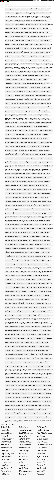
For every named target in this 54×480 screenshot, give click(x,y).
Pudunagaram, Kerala (13, 311)
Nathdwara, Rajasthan (24, 268)
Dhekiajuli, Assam (44, 103)
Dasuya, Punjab (12, 95)
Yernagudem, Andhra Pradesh (20, 420)
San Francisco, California (42, 458)
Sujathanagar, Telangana (28, 369)
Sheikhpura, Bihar (13, 353)
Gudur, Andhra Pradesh (27, 130)
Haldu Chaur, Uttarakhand (45, 134)
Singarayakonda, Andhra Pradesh (9, 361)
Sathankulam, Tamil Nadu (23, 343)
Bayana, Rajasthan (39, 48)
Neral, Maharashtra (30, 272)
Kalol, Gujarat (27, 170)
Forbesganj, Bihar (49, 115)
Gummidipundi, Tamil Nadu (21, 131)
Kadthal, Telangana (46, 165)
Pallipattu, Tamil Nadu (7, 284)
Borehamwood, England (25, 471)
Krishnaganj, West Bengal (8, 212)
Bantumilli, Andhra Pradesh (24, 41)
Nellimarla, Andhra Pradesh (49, 271)
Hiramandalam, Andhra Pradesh (43, 142)
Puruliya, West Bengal (7, 314)
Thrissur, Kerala (49, 385)
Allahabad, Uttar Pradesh (36, 13)
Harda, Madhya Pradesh (8, 138)
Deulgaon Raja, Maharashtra (29, 98)
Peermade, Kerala (20, 298)
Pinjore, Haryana (42, 303)
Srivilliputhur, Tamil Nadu (8, 369)
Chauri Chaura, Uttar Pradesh (27, 76)
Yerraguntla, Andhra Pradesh (36, 420)
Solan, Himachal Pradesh (8, 365)
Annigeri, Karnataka (7, 24)
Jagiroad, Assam (32, 153)
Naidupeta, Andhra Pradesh (16, 260)
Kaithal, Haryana (33, 166)
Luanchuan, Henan (42, 438)
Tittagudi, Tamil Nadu (31, 390)
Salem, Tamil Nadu (42, 335)
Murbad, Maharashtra (13, 255)
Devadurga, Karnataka (35, 98)
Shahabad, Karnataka (48, 349)
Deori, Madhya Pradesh (12, 98)
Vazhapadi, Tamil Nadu (7, 405)
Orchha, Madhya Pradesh (17, 279)
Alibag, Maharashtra (11, 13)
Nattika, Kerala (29, 268)
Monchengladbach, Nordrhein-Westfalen (25, 442)
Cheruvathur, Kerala (45, 79)
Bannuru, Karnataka (47, 40)
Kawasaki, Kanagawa (25, 430)
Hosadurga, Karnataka (13, 145)
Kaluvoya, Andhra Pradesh (37, 170)
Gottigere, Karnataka (46, 127)
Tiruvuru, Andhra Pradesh (15, 390)
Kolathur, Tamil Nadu (19, 201)
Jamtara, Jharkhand (7, 158)
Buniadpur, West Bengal (12, 68)
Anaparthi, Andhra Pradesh (8, 21)
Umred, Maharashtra (24, 397)
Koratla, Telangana (45, 204)
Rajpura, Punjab (7, 322)
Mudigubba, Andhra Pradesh (8, 251)
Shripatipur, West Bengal (14, 357)
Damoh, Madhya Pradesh (18, 92)
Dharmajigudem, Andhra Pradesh (47, 102)
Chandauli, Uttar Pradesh (34, 72)
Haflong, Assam (23, 134)
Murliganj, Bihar (23, 255)
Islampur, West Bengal (35, 150)
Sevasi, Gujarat (38, 349)
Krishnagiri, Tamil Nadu (14, 212)
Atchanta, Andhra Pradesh (8, 29)
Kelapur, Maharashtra (39, 189)
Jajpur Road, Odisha (21, 154)
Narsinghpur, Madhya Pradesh (31, 267)
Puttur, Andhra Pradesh (34, 314)
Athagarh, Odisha (13, 29)
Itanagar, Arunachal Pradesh (47, 150)
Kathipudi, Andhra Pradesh (44, 185)
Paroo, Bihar (20, 292)
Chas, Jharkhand (12, 76)
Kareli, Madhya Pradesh (22, 181)
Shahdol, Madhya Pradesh (19, 350)
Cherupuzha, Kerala (40, 79)
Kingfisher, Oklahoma (5, 470)
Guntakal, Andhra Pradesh (39, 131)
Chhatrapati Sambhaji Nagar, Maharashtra (42, 80)
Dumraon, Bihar (35, 110)
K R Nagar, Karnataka (33, 212)
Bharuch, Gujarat (12, 55)
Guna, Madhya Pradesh (27, 131)
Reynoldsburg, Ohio (41, 459)
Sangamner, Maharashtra (49, 338)
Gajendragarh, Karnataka (8, 118)
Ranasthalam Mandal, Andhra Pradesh (9, 326)
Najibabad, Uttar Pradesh (33, 260)
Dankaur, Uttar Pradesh (33, 92)
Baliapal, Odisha (22, 37)
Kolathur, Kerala (14, 201)
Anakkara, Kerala (7, 20)
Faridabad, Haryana (30, 114)
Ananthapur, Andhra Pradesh (43, 20)
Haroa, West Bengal (19, 139)
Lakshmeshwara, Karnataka (22, 220)
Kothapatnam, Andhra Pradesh (15, 208)
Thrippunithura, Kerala (44, 385)
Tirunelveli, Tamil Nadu (7, 389)
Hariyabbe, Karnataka (14, 139)
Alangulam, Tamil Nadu (44, 12)
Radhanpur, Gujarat (14, 315)
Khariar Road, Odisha (7, 194)
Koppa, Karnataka (22, 204)
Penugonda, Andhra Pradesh (18, 299)
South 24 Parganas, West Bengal (47, 366)
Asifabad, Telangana (26, 28)
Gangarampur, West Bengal (48, 119)
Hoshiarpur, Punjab (41, 145)
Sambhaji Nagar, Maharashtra (20, 338)
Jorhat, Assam (45, 162)
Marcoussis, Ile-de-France (41, 448)
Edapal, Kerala (26, 111)
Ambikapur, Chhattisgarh (27, 17)
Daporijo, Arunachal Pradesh (49, 92)
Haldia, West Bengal (39, 134)
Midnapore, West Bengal (14, 245)
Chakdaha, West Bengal (13, 71)
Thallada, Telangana (14, 381)
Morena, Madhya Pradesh (23, 248)
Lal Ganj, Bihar (32, 220)
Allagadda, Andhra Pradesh (29, 13)
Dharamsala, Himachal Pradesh (8, 102)
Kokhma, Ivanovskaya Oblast (6, 449)
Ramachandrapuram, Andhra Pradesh (38, 322)
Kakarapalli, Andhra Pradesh (39, 166)
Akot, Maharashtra (12, 12)
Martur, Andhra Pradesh (25, 240)
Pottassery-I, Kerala (7, 310)
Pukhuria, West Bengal (19, 311)
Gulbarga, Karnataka (51, 130)
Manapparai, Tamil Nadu (20, 233)
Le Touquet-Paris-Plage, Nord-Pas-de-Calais (8, 454)
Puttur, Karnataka (29, 314)
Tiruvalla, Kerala (45, 389)
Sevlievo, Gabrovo (23, 445)
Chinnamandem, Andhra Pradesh (23, 84)
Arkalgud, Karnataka (46, 25)
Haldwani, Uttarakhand (7, 135)
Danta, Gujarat (38, 92)
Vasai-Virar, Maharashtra (34, 404)
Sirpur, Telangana (7, 362)
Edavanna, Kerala (31, 111)
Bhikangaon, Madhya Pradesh (14, 56)
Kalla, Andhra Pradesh (37, 169)
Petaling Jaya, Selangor (43, 435)
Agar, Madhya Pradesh (43, 8)
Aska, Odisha (30, 28)
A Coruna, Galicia (6, 433)
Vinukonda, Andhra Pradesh (8, 412)
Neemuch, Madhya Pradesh (24, 271)
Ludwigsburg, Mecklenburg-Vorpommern (45, 449)
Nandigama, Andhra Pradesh (44, 263)
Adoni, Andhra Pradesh (23, 8)
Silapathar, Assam (28, 358)
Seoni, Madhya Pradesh (8, 349)
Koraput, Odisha (35, 204)
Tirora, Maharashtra (47, 386)
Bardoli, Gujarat (47, 43)
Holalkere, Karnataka (30, 143)
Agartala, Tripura (49, 8)
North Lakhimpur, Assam (48, 276)
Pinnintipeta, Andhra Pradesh (48, 303)
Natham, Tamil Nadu (19, 268)
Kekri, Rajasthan (34, 189)
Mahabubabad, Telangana (8, 228)
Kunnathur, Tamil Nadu (34, 216)
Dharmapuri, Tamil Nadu (13, 103)
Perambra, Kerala (43, 299)
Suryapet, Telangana (7, 373)
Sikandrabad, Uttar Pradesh (18, 358)
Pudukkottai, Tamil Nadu (8, 311)
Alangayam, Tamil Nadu (32, 12)
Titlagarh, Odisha (26, 390)
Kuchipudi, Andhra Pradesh (8, 213)
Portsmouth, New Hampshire (23, 459)
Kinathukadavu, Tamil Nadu (43, 196)
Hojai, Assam (18, 143)
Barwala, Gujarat (7, 47)
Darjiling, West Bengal (12, 94)
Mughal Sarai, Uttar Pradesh (23, 251)
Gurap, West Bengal (51, 131)
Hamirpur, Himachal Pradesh (31, 135)
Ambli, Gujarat (32, 17)
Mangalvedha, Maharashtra (32, 236)
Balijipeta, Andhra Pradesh (33, 37)
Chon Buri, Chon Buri (5, 468)
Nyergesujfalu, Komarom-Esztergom (26, 433)
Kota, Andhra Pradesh (39, 205)
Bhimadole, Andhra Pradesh (39, 56)
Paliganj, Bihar (28, 283)
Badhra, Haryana (32, 33)
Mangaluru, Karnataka (25, 236)
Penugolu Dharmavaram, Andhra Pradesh (9, 299)
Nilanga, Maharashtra (7, 275)
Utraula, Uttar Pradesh (43, 400)
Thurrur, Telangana (13, 386)
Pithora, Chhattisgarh (7, 306)
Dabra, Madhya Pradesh (8, 91)
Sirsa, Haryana (11, 362)
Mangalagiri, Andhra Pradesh (8, 236)
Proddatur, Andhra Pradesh (43, 310)
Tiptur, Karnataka (42, 386)
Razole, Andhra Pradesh (15, 330)
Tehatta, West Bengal (21, 378)
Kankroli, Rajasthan (30, 177)
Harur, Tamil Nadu (29, 139)
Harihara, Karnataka (30, 138)
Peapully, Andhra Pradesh (46, 295)
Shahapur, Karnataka (13, 350)
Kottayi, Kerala (16, 209)
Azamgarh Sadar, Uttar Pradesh (8, 33)
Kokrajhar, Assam (35, 200)
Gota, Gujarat (41, 127)
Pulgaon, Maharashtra (25, 311)
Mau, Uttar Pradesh (29, 241)
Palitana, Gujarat (33, 283)
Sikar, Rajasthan (24, 358)
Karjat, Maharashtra (26, 182)
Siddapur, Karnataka (31, 357)
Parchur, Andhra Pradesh (30, 291)
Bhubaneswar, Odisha (7, 59)
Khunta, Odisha (16, 196)
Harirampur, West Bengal (8, 139)
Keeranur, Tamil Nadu (29, 189)
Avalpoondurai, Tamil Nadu (8, 32)
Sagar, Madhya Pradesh (8, 335)
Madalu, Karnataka (51, 224)
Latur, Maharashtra (20, 221)
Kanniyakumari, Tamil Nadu (14, 178)
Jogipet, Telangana (31, 162)
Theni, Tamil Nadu (19, 382)
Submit (46, 0)
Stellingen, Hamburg (4, 450)
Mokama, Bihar (33, 247)
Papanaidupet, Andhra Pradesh (47, 288)
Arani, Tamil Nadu (12, 25)
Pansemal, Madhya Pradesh (34, 288)
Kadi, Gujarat (19, 165)
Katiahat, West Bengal (14, 186)
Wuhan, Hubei (24, 439)
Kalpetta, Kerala (32, 170)
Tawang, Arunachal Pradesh (15, 378)
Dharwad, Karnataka (39, 103)
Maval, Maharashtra (34, 241)
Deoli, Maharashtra (7, 98)
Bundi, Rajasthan (50, 67)
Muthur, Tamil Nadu (7, 256)
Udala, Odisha (17, 394)
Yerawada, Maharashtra (7, 420)
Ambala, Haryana (48, 16)
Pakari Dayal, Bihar (30, 280)
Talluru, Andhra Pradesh (50, 374)
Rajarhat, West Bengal (34, 319)
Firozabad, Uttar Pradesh (39, 115)
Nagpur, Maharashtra (43, 259)
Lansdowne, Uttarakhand (8, 221)
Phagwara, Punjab (35, 302)
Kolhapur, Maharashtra (29, 201)
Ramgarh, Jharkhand (45, 323)
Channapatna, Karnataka (24, 75)
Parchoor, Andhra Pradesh (24, 291)
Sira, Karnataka (32, 361)
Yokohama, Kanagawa (42, 429)
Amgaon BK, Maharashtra (48, 17)
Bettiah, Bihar (21, 52)
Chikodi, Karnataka (24, 83)
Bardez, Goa (43, 43)
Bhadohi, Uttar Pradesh (36, 52)
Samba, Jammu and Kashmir (8, 338)
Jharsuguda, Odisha (49, 161)
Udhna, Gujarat (46, 394)
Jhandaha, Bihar (39, 161)
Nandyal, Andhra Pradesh (40, 264)
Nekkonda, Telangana (30, 271)
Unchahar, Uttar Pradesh (40, 397)
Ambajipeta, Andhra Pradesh (36, 16)
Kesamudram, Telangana (13, 190)
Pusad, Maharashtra (13, 314)
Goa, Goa (46, 123)
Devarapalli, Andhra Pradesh (8, 99)
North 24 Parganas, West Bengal (41, 276)
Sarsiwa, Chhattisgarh (7, 343)
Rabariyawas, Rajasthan (40, 314)
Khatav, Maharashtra (30, 194)
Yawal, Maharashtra (36, 417)
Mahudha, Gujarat (21, 229)
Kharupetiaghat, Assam (18, 194)
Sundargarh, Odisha (33, 370)
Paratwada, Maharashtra (8, 291)
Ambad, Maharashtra (23, 16)
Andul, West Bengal (43, 21)
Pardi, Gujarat (35, 291)
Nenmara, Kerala (13, 272)
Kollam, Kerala (39, 201)
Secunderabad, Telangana (34, 346)
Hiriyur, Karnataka (7, 143)
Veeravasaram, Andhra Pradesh (34, 405)
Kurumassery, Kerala (30, 217)
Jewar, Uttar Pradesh (11, 161)
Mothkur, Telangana (47, 248)
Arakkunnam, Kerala (39, 24)
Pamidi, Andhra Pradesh (39, 284)
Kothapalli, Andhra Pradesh (8, 208)
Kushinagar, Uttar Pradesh (42, 217)
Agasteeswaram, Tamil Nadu (8, 9)
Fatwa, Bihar (24, 115)
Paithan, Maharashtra (19, 280)
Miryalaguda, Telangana (25, 245)
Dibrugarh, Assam (24, 106)
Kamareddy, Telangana (7, 173)
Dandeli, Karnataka (28, 92)
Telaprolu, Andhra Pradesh (37, 378)
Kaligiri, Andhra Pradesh (13, 169)
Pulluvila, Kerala (43, 311)
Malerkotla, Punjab (42, 457)
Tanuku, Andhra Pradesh (12, 377)
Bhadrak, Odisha (48, 52)
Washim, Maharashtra (19, 416)
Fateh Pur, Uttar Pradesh (19, 115)
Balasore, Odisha (18, 37)
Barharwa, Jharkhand (31, 44)
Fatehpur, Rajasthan (13, 115)
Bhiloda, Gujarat (28, 56)
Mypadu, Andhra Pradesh (44, 256)
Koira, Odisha (31, 200)
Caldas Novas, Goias (42, 467)
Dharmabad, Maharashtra (33, 102)
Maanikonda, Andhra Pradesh (23, 224)
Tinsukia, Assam (38, 386)
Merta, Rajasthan (26, 244)
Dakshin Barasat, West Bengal (36, 91)
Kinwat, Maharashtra (7, 197)
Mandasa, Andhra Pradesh (46, 233)
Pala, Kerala (39, 280)
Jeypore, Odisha (16, 161)
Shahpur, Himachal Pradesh (34, 350)
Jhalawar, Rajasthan (35, 161)
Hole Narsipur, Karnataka (36, 143)
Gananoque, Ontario (23, 427)
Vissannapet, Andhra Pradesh (49, 412)
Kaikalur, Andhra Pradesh (22, 166)
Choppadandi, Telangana (15, 88)
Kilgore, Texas (4, 463)
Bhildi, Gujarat (24, 56)
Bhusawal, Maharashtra (29, 59)
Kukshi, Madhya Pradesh (32, 213)
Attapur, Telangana (44, 29)
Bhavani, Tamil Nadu (35, 55)
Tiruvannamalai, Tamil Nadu (8, 390)
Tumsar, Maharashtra (24, 393)
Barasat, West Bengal (25, 43)
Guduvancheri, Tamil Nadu (34, 130)
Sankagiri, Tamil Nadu (33, 339)
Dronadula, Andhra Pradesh (8, 110)
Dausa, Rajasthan (32, 95)
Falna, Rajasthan (25, 114)
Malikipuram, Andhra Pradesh (8, 232)
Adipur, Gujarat (18, 8)
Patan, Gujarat (45, 292)
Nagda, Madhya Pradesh (32, 259)
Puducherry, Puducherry (49, 310)
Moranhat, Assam (14, 248)
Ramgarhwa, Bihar (50, 323)
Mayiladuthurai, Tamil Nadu (50, 241)
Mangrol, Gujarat (43, 236)
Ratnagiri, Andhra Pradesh (47, 327)
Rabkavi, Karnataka (46, 314)
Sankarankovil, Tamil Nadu (40, 339)
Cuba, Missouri (40, 441)
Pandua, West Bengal (40, 287)
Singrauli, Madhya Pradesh (16, 361)
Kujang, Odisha (23, 213)
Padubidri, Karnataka (13, 280)
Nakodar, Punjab (50, 260)
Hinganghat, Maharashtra (30, 142)
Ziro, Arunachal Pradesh (15, 421)
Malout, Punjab (37, 232)
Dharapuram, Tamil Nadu (15, 102)
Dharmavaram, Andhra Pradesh (20, 103)
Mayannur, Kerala (44, 241)
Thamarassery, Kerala (19, 381)
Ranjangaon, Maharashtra (8, 327)
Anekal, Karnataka (48, 21)
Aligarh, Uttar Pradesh (16, 13)
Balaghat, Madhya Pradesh (48, 36)
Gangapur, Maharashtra (41, 119)
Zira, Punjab (6, 421)
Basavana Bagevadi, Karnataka (25, 47)
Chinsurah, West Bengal (43, 84)
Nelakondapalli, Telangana (37, 271)
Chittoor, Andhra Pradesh (37, 87)
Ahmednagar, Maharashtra (37, 9)
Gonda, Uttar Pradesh (30, 126)
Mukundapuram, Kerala (7, 252)
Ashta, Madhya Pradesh (15, 28)
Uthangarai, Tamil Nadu (26, 400)
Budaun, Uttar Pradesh (16, 67)
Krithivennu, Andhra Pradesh (27, 212)
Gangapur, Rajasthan (36, 119)
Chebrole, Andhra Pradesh (39, 76)
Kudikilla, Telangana (14, 213)
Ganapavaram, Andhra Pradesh (41, 118)
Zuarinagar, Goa (21, 421)
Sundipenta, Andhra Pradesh (47, 370)
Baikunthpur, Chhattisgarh (26, 36)
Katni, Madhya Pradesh (23, 186)
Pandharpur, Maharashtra (22, 287)
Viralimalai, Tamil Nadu (14, 412)
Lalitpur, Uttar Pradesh (42, 220)
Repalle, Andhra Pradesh (49, 330)
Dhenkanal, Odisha (49, 103)
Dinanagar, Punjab (44, 106)
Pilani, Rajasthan (26, 303)
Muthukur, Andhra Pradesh (46, 255)
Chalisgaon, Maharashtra (41, 71)
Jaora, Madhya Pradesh (45, 158)
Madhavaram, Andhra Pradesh (26, 225)
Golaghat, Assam (19, 126)
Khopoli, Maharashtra (12, 196)
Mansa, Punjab (40, 237)
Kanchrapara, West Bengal (28, 174)
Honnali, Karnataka (46, 143)
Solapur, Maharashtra (14, 365)
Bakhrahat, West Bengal (42, 36)
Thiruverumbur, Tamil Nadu (14, 385)
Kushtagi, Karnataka (48, 217)
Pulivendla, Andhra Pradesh (31, 311)
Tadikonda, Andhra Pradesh (42, 373)
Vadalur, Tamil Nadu (29, 401)
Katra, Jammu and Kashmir (35, 186)
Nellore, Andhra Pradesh (8, 272)
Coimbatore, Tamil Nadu (36, 88)
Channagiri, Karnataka (18, 75)
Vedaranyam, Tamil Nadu (14, 405)
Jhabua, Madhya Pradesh (21, 161)
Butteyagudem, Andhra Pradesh (38, 68)
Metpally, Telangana (37, 244)
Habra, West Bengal (18, 134)
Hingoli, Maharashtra (36, 142)
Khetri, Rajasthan (7, 196)
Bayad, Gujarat (34, 48)
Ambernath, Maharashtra (21, 17)
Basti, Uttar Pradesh (7, 48)
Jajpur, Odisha (16, 154)
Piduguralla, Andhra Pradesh (21, 303)
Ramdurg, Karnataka (26, 323)
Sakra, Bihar (33, 335)
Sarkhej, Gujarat (36, 342)
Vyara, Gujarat (32, 413)
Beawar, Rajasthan (49, 48)
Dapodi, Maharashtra (42, 92)
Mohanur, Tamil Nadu (23, 247)
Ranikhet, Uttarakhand (43, 326)
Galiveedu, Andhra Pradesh (21, 118)
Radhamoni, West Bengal (8, 315)
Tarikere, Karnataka (39, 377)
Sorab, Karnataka (37, 366)
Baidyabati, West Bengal (14, 36)
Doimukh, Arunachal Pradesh (40, 107)
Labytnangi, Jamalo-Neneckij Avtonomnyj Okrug (8, 451)
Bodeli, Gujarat (7, 64)
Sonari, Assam (11, 366)
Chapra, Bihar (36, 75)
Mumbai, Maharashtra (23, 446)
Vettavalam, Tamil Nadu (40, 408)
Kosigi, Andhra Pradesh (29, 205)
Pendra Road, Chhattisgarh (36, 298)
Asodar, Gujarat (34, 28)
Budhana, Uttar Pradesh (22, 67)
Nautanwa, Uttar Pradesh (39, 268)
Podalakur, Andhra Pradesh (20, 306)
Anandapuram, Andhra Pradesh (22, 20)
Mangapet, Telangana (38, 236)
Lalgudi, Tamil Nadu (37, 220)
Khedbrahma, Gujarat (49, 194)
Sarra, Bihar (46, 342)
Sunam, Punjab (28, 370)
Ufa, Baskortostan (40, 474)
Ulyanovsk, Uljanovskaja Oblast (24, 457)
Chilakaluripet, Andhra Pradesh (30, 83)
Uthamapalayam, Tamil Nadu (20, 400)
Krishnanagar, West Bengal (20, 212)
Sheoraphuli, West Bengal (29, 353)
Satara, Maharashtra (17, 343)
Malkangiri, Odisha (20, 232)
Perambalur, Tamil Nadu (37, 299)
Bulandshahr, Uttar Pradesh (33, 67)
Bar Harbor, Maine (5, 440)
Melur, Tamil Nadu (16, 244)
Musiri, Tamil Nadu (35, 255)
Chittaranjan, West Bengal (25, 87)
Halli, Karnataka (22, 135)
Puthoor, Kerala (25, 314)
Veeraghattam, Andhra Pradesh (27, 405)
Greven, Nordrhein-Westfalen (42, 442)
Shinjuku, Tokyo (43, 432)
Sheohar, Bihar (17, 353)
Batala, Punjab (17, 48)
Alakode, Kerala (17, 12)
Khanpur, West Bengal (29, 193)
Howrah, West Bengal (12, 146)
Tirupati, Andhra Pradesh (14, 389)
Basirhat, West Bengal (38, 47)
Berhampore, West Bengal (44, 51)
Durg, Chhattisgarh (45, 110)
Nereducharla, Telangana (35, 272)
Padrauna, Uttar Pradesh (8, 280)
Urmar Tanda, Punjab (7, 400)
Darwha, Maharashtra (35, 94)
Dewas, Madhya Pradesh (43, 99)
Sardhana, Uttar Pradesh (26, 342)
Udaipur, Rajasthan (13, 394)
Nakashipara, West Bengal (40, 260)
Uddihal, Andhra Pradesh (29, 394)
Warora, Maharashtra (7, 416)
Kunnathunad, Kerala (29, 216)
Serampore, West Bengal (22, 349)
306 (12, 424)
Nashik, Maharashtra (49, 267)
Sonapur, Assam (7, 366)
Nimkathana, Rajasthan (23, 275)
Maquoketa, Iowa (5, 465)
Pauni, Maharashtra (18, 295)
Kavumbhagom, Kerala (7, 189)
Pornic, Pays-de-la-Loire (23, 458)
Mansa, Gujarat (36, 237)
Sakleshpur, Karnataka (28, 335)
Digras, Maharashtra (34, 106)
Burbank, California (41, 453)
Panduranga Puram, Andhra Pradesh (47, 287)
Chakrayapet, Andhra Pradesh (30, 71)
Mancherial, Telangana (32, 233)
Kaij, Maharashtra (17, 166)
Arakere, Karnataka (28, 24)
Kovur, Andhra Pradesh (37, 209)
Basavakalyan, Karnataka (19, 47)
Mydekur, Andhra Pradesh (31, 256)
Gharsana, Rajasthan (32, 122)
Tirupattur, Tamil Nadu (20, 389)
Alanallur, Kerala (21, 12)
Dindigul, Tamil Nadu (49, 106)
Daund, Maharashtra (27, 95)
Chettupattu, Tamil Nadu (8, 80)
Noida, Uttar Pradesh (26, 276)
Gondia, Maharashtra (40, 126)
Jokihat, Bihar (35, 162)
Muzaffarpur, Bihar (25, 256)
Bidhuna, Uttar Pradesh (21, 60)
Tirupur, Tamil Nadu (31, 389)
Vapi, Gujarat (6, 404)
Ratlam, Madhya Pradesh (35, 327)
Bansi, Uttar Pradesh (7, 41)
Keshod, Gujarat (22, 190)
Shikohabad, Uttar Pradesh (14, 354)
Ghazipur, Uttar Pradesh (8, 123)
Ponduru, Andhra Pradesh (20, 307)
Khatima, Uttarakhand (35, 194)
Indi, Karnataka (47, 149)
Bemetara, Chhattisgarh (18, 51)
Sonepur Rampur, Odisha (16, 366)
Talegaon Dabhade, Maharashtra (19, 374)
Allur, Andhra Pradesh (48, 13)
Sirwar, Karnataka (36, 362)
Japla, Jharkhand (50, 158)
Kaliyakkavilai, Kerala (31, 169)
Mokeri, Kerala (37, 247)
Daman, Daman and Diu (48, 91)
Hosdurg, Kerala (29, 145)
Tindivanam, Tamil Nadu (32, 386)
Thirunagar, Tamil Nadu (50, 382)
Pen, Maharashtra (25, 298)
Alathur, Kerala (6, 13)
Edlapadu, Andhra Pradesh (36, 111)
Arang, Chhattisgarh (7, 25)
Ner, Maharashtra (25, 272)
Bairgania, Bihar (37, 36)
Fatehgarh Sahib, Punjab (8, 115)
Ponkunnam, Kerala (26, 307)
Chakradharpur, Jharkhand (23, 71)
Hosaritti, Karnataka (24, 145)
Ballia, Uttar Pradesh (39, 37)
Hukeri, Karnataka (23, 146)
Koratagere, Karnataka (40, 204)
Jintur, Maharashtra (16, 162)
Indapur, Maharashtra (42, 149)
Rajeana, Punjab (47, 319)
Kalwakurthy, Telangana (43, 170)
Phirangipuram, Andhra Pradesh (8, 303)
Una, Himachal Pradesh (34, 397)
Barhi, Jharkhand (36, 44)
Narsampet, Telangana (12, 267)
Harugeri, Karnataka (24, 139)
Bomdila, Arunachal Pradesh (44, 64)
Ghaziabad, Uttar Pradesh (49, 122)
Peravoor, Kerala (47, 299)
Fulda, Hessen (5, 452)
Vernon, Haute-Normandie (24, 461)
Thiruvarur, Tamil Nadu (7, 385)
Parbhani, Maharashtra (18, 291)
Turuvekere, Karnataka (48, 393)
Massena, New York (42, 463)
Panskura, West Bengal (40, 288)
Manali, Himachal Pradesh (47, 232)
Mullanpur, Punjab (32, 252)
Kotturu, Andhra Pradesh (25, 209)
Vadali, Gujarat (24, 401)
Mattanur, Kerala (25, 241)
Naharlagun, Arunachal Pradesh (8, 260)
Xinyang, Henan (24, 438)
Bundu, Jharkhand (7, 68)
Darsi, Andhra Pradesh (30, 94)
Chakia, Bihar (18, 71)
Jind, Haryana (11, 162)
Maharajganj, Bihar (32, 228)
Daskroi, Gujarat (46, 94)
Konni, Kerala (6, 204)
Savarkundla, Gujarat (12, 346)
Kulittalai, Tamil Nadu (38, 213)
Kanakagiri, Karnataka (48, 173)
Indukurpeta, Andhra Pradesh (15, 150)
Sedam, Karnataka (40, 346)
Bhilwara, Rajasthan (33, 56)
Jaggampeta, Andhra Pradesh (26, 153)
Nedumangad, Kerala (11, 271)
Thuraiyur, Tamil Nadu (7, 386)
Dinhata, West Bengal (7, 107)
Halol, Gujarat (26, 135)
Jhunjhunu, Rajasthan (7, 162)
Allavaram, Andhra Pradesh (42, 13)
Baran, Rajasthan (20, 43)
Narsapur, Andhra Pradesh (24, 267)
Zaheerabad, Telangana (42, 420)
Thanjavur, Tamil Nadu (43, 381)
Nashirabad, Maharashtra (8, 268)
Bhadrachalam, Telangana (42, 52)
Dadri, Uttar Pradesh (21, 91)
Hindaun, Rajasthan (19, 142)
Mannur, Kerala (32, 237)
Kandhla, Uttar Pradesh (39, 174)
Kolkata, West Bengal (35, 201)
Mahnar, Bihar (13, 229)
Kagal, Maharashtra (7, 166)
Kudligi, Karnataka (19, 213)
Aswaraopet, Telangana (45, 28)
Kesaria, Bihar (18, 190)
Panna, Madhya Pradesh (22, 288)
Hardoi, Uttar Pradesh (13, 138)
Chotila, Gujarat (20, 88)
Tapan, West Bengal (21, 377)
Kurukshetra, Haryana (25, 217)
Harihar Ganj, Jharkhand (35, 138)
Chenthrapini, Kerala (7, 79)
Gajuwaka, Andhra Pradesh (14, 118)
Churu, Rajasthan (31, 88)
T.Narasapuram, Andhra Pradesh (38, 390)
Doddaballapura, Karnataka (33, 107)
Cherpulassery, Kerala (22, 79)
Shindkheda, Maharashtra (38, 354)
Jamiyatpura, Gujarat (7, 157)
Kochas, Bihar (46, 197)
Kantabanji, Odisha (29, 178)
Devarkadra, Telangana (15, 99)
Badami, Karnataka (15, 33)
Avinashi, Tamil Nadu (21, 32)
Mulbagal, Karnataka (21, 252)
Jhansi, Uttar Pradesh (44, 161)
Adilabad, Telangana (14, 8)
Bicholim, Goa (12, 60)
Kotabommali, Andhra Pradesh (46, 205)
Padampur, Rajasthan (34, 279)
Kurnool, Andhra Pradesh (8, 217)
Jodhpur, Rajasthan (21, 162)
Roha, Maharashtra (47, 331)
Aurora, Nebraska (23, 436)
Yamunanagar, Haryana (13, 417)
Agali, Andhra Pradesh (37, 8)
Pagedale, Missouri (4, 446)
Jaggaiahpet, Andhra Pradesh (19, 153)
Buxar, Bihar (44, 68)
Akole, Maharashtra (7, 12)
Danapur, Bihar (23, 92)
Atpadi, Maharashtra (33, 29)
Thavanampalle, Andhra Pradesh (13, 382)
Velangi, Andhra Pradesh (42, 405)
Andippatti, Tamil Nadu (37, 21)
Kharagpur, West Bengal (40, 193)
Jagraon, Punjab (36, 153)
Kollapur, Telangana (44, 201)
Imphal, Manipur (38, 149)
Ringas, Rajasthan (25, 331)
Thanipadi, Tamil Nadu (37, 381)
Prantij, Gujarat (18, 310)
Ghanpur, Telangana (27, 122)
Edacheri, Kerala (22, 111)
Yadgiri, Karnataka (47, 416)
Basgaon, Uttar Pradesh (32, 47)
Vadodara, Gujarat (39, 401)
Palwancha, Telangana (27, 284)
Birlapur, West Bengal (16, 63)
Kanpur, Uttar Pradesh (24, 178)
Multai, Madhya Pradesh (42, 252)
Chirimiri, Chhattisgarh (13, 87)
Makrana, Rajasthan (42, 229)
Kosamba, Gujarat (20, 205)
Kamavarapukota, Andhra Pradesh (15, 173)
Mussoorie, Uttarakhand (40, 255)
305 (11, 424)
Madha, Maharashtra (20, 225)
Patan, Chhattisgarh (50, 292)
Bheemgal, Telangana (7, 56)
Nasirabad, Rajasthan (14, 268)
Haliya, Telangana (13, 135)
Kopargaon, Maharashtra (16, 204)
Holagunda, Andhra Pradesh (24, 143)
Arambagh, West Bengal (50, 24)
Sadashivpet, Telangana (33, 334)
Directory (43, 0)
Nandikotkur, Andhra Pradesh (15, 264)
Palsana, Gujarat (12, 284)
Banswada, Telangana (13, 41)
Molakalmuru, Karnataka (42, 247)
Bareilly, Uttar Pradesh (7, 44)
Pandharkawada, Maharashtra (15, 287)
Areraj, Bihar (36, 25)
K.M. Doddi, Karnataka (41, 197)
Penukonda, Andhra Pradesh (25, 299)
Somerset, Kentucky (42, 447)
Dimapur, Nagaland (39, 106)
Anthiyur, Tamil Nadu (17, 24)
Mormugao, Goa (37, 248)
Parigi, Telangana (40, 291)
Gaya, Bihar (12, 122)
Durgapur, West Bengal (7, 111)
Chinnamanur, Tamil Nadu (31, 84)
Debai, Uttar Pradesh (49, 95)
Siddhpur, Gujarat (36, 357)
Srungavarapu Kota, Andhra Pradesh (16, 369)
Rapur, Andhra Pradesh (17, 327)
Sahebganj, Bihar (24, 335)
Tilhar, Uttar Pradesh (27, 386)
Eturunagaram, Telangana (8, 114)
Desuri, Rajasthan (24, 98)
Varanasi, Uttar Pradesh (24, 404)
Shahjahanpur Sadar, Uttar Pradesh (27, 350)
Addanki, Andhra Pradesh (8, 8)
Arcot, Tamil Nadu (33, 25)
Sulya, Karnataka (19, 370)
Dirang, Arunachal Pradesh (17, 107)
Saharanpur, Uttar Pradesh (14, 335)
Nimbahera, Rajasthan (18, 275)
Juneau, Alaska (5, 444)
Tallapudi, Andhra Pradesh (37, 374)
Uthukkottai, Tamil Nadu (32, 400)
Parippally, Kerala (7, 292)
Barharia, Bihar (26, 44)
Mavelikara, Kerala (40, 241)
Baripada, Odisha (44, 44)
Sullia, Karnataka (44, 369)
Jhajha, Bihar (26, 161)
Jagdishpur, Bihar (13, 153)
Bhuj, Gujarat (18, 59)
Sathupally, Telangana (33, 343)
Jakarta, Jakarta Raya (41, 445)
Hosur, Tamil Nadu (7, 146)
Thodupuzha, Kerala (27, 385)
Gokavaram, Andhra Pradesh (13, 126)
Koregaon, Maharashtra (7, 205)
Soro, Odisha (41, 366)
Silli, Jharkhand (41, 358)
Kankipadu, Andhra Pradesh (24, 177)
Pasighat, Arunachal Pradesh (40, 292)
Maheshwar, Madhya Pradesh (49, 228)
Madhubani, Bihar (42, 225)
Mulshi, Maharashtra (37, 252)
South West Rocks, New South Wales (7, 466)
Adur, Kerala (28, 8)
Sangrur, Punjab (29, 339)
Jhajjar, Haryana (30, 161)
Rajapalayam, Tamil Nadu (22, 319)
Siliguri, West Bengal (37, 358)
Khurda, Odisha (27, 196)
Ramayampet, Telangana (21, 323)
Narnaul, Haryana (7, 267)
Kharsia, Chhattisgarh (13, 194)
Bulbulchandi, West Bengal (39, 67)
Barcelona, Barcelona (25, 452)
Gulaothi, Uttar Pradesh (45, 130)
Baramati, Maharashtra (7, 43)
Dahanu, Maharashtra (26, 91)
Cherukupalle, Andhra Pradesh (33, 79)
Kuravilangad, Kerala (50, 216)
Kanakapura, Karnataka (7, 174)
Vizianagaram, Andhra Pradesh (13, 413)
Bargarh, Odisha (13, 44)
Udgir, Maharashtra (34, 394)
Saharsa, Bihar (19, 335)
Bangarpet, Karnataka (21, 40)
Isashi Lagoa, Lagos (22, 474)
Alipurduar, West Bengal (22, 13)
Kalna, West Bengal (23, 170)
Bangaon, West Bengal (16, 40)
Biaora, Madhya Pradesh (41, 59)
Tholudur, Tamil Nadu (32, 385)
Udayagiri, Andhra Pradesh (22, 394)
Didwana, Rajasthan (29, 106)
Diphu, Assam (12, 107)
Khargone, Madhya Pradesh (46, 193)
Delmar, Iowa (22, 465)
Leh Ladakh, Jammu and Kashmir (32, 221)
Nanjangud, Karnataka (46, 264)
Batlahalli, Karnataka (26, 48)
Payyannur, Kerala (36, 295)
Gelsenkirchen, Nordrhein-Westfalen (7, 442)
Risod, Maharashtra (36, 331)
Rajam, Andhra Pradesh (47, 318)
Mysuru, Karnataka (50, 256)
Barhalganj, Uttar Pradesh (21, 44)
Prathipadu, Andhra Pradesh (36, 310)
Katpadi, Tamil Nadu (29, 186)
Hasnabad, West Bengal (47, 139)
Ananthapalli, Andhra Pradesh (36, 20)
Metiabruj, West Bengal (31, 244)
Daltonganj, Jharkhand (43, 91)
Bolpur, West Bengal (38, 64)
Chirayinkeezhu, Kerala (7, 87)
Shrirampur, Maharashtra (20, 357)
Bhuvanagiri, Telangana (35, 59)
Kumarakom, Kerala (50, 213)
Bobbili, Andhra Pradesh (50, 63)
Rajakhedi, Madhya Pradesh (41, 318)
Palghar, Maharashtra (13, 283)
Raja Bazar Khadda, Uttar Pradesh (26, 318)
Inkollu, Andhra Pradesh (21, 150)
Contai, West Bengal (41, 88)
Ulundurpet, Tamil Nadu (8, 397)
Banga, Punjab (11, 40)
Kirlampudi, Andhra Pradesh (13, 197)
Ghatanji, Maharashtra (43, 122)
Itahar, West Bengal (41, 150)
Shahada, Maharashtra (7, 350)
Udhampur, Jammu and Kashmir (40, 394)
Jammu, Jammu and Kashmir (39, 157)
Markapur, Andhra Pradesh (14, 240)
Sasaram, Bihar (12, 343)
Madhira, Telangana (37, 225)
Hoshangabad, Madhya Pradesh (34, 145)
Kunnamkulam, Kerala (24, 216)
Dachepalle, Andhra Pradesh (14, 91)
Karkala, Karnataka (31, 182)
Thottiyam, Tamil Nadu (38, 385)
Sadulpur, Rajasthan (39, 334)
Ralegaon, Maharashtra (21, 322)
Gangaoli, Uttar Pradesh (30, 119)
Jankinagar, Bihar (34, 158)
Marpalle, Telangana (19, 240)
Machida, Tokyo (6, 429)
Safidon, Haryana (44, 334)
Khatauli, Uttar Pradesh (24, 194)
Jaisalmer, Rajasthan (12, 154)
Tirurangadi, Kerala (40, 389)
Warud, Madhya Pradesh (13, 416)
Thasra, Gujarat (7, 382)
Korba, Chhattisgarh (50, 204)
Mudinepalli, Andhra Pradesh (15, 251)
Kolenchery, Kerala (24, 201)
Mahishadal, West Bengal (8, 229)
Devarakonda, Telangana (47, 98)
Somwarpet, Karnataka (49, 365)
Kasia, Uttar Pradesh (19, 185)
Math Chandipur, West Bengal (8, 241)
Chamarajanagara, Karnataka (15, 72)
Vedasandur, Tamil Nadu (20, 405)
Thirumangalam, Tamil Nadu (44, 382)
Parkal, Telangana (12, 292)
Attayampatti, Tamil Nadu (49, 29)
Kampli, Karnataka (28, 173)
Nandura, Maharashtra (28, 264)
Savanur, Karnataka (7, 346)
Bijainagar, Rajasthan (43, 60)
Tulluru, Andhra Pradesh (8, 393)
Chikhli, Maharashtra (7, 83)
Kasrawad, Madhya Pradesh (32, 185)
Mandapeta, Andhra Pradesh (39, 233)
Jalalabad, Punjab (50, 154)
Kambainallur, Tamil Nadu (22, 173)
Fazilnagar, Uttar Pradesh (33, 115)
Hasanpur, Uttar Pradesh (41, 139)
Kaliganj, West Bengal (7, 169)
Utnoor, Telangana (38, 400)
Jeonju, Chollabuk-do (23, 426)
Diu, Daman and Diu (27, 107)
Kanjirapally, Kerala (7, 177)
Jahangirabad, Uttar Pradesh (46, 153)
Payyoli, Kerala (40, 295)
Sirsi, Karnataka (15, 362)
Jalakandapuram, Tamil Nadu (37, 154)
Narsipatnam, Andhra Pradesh (38, 267)
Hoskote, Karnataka (46, 145)
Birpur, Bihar (21, 63)
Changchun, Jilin (7, 437)
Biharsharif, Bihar (31, 60)
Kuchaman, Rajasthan (50, 212)
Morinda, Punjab (33, 248)
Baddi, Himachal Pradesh (27, 33)
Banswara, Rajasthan (18, 41)
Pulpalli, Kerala (47, 311)
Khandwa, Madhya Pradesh (19, 193)
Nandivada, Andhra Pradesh (22, 264)
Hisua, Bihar (15, 143)
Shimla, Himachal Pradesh (32, 354)
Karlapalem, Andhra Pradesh (37, 182)
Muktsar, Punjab (48, 251)
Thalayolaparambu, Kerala (8, 381)
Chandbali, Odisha (46, 72)
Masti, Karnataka (41, 240)
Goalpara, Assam (50, 123)
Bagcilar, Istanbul (25, 444)
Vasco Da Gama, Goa (40, 404)
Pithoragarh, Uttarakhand (13, 306)
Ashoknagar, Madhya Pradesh (8, 28)
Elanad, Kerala (41, 111)
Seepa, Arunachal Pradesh (46, 346)
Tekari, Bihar (25, 378)
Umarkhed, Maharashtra (18, 397)
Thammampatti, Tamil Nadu (26, 381)
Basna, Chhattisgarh (49, 47)
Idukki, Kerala (29, 149)
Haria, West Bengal (19, 138)
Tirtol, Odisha (51, 386)
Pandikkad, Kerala (35, 287)
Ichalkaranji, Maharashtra (8, 149)
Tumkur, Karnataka (19, 393)
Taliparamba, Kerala (31, 374)
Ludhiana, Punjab (7, 224)
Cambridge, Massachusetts (41, 446)
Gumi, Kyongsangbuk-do (5, 427)
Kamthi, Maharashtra (43, 173)
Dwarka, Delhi (12, 111)
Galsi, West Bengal (27, 118)
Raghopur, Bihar (28, 315)
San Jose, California (24, 454)
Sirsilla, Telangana (20, 362)
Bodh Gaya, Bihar (16, 64)
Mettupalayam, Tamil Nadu (43, 244)
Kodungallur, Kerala (14, 200)
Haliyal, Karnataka (18, 135)
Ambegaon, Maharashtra (15, 17)
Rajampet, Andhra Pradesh (8, 319)
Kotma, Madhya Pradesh (33, 208)
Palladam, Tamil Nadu (38, 283)
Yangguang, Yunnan (42, 427)
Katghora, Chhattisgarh (38, 185)
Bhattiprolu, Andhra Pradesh (29, 55)
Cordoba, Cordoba (42, 464)
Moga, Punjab (51, 245)
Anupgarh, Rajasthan (22, 24)
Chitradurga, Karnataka (19, 87)
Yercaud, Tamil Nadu (13, 420)
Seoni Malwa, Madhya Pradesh (14, 349)
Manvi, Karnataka (50, 237)
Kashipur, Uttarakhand (13, 185)
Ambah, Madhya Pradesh (29, 16)
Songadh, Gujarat (22, 366)
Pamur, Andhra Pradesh (45, 284)
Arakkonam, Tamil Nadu (33, 24)
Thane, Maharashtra (32, 381)
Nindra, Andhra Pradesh (29, 275)
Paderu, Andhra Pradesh (44, 279)
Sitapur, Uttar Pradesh (45, 362)
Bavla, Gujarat (30, 48)
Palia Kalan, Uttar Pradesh (23, 283)
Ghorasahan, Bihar (13, 123)
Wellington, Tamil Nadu (24, 416)
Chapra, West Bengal (41, 75)
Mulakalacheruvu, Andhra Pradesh (15, 252)
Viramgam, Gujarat (20, 412)
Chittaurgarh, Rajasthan (31, 87)
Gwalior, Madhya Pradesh (12, 134)
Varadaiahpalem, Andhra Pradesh (12, 404)
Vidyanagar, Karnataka (20, 409)
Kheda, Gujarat (44, 194)
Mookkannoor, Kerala (48, 247)
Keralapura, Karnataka (7, 190)
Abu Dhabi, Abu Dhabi (7, 453)
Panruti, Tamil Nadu (28, 288)
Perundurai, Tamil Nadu (13, 302)
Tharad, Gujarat (48, 381)
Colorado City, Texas (5, 458)
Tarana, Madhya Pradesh (34, 377)
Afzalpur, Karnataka (32, 8)
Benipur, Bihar (32, 51)
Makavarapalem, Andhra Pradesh (36, 229)
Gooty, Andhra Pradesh (7, 127)
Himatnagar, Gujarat (13, 142)
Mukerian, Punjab (28, 251)
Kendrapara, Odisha (44, 189)
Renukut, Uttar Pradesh (43, 330)
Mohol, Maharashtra (29, 247)
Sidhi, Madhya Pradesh (46, 357)
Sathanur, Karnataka (28, 343)
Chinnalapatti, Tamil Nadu (8, 84)
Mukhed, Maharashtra (33, 251)
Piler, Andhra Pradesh (31, 303)
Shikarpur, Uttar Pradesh (8, 354)
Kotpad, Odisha (39, 208)
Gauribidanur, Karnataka (7, 122)
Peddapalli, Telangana (7, 298)
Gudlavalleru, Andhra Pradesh (14, 130)
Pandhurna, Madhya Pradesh (29, 287)
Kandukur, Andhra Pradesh (46, 174)
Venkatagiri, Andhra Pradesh (8, 408)
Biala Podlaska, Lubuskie (5, 455)
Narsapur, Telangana (18, 267)
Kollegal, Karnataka (49, 201)
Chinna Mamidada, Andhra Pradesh (15, 84)
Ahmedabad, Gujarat (26, 9)
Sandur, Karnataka (43, 338)
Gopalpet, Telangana (24, 127)
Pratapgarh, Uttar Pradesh (29, 310)
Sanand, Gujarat (32, 338)
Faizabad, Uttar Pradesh (14, 114)
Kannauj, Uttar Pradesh (7, 178)
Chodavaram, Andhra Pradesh (8, 88)
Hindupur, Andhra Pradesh (24, 142)
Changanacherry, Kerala (13, 75)
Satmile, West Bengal (47, 343)
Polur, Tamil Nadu (7, 307)
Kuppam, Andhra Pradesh (41, 216)
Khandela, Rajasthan (13, 193)
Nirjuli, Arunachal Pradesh (45, 275)
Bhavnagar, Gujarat (40, 55)
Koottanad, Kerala (11, 204)
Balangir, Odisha (7, 37)
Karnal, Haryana (48, 182)
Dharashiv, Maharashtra (21, 102)
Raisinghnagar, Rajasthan (19, 318)
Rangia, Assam (32, 326)
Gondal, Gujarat (35, 126)
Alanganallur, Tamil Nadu (26, 12)
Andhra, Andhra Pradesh (32, 21)
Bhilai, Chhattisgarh (20, 56)
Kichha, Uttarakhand (37, 196)
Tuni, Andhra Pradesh (35, 393)
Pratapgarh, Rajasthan (23, 310)
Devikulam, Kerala (32, 99)
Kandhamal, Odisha (34, 174)
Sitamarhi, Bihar (40, 362)
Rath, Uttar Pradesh (29, 327)
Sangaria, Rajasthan (13, 339)
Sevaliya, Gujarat (34, 349)
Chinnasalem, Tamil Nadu (37, 84)
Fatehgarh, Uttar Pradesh (45, 114)
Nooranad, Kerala (35, 276)
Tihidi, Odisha (17, 386)
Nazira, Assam (6, 271)
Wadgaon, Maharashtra (47, 413)
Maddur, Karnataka (15, 225)
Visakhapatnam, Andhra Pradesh (37, 412)
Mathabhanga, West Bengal (47, 240)
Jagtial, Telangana (41, 153)
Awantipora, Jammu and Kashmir (28, 32)
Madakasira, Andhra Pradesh (45, 224)
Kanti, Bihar (33, 178)
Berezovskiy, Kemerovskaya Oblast (6, 467)
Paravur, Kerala (13, 291)
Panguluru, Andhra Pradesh (8, 288)
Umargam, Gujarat (13, 397)
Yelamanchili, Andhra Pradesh (42, 417)
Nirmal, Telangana (7, 276)
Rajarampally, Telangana (28, 319)
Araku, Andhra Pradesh (44, 24)
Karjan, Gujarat (21, 182)
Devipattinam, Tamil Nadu (37, 99)
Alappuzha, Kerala (50, 12)
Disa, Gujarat (22, 107)
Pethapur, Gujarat (18, 302)
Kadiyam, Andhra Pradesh (36, 165)
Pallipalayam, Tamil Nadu (49, 283)
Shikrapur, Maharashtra (20, 354)
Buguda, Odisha (27, 67)
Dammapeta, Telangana (12, 92)
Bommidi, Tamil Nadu (50, 64)
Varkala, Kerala (29, 404)
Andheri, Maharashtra (19, 21)
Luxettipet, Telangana (17, 224)
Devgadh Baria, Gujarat (26, 99)
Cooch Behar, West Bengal (48, 88)
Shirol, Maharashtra (49, 354)
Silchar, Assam (32, 358)
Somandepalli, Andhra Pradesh (28, 365)
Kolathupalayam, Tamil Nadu (8, 201)
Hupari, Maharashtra (47, 146)
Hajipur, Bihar (34, 134)
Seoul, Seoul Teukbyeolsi (42, 461)
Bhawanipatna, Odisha (45, 55)
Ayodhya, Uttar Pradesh (35, 32)
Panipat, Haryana (14, 288)
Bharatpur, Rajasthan (7, 55)
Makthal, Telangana (47, 229)
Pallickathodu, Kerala (43, 283)
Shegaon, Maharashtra (7, 353)
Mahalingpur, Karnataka (26, 228)
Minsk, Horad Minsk (5, 457)
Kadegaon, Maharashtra (14, 165)
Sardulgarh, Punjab (32, 342)
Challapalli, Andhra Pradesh (8, 72)
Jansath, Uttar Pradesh (39, 158)
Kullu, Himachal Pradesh (44, 213)
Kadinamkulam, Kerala (23, 165)
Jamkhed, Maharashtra (18, 157)
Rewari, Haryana (21, 331)
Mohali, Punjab (19, 247)
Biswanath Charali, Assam (32, 63)
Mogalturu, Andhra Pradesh (8, 247)
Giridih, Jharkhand (42, 123)
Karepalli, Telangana (34, 181)
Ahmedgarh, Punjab (31, 9)
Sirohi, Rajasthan (41, 361)
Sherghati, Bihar (34, 353)
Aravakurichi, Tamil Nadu (27, 25)
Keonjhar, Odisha (49, 189)
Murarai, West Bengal (7, 255)
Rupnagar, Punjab (24, 334)
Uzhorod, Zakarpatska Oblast (23, 464)
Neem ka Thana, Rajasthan (17, 271)
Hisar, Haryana (11, 143)
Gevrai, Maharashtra (22, 122)
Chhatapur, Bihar (28, 80)
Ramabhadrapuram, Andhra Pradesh (29, 322)
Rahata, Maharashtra (39, 315)
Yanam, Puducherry (25, 417)
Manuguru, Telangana (45, 237)
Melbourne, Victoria (42, 443)
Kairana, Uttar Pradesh (28, 166)
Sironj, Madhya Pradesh (46, 361)
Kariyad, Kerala (17, 182)
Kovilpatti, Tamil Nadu (31, 209)
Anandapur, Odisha (16, 20)
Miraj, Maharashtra (20, 245)
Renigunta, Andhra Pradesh (29, 330)
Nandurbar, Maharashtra (34, 264)
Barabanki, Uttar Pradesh (49, 41)
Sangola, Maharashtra (24, 339)
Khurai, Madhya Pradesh (22, 196)
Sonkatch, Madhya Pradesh (32, 366)
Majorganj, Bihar (29, 229)
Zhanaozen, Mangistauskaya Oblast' (6, 456)
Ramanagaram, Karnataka (45, 322)
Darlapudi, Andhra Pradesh (18, 94)
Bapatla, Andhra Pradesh (35, 41)
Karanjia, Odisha (7, 181)
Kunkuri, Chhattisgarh (12, 216)
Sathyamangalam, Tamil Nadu (40, 343)
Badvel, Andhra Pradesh (50, 33)
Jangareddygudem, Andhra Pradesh (23, 158)
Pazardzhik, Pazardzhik (42, 455)
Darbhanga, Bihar (7, 94)
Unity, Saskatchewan (23, 449)
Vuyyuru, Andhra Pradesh (27, 413)
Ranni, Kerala (13, 327)
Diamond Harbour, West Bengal (18, 106)
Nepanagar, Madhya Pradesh (19, 272)
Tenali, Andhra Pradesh (48, 378)
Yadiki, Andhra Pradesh (7, 417)
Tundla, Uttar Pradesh (30, 393)
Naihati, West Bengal (22, 260)
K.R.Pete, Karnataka (45, 212)
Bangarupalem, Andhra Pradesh (28, 40)
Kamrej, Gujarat (38, 173)
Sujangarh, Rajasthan (22, 369)
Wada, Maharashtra (36, 413)
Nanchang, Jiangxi (7, 438)
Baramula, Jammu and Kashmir (14, 43)
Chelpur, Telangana (49, 76)
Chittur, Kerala (48, 87)
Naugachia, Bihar (33, 268)
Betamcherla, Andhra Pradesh (16, 52)
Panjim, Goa (18, 288)
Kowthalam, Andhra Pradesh (44, 209)
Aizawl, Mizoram (47, 9)
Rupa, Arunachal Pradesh (18, 334)
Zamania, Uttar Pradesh (48, 420)
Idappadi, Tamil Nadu (21, 149)
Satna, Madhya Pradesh (24, 473)
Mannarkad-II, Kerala (23, 237)
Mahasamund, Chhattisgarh (38, 228)
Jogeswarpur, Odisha (26, 162)
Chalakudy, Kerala (36, 71)
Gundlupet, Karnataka (33, 131)
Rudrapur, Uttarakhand (7, 334)
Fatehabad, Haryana (39, 114)
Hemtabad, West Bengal (8, 142)
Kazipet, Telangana (24, 189)
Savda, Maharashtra (18, 346)
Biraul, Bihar (6, 63)
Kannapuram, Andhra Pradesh (47, 177)
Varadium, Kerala (19, 404)
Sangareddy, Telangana (8, 339)
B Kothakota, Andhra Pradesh (39, 63)
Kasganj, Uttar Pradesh (7, 185)
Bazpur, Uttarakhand (44, 48)
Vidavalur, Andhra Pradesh (8, 409)
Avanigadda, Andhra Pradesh (15, 32)
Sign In (51, 0)
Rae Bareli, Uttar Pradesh (19, 315)
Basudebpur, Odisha (12, 48)
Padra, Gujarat (49, 279)
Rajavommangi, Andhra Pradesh (41, 319)
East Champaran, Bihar (17, 111)
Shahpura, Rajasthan (40, 350)
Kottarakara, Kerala (7, 209)
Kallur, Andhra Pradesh (13, 170)
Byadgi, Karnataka (48, 68)
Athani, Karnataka (22, 29)
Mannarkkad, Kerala (28, 237)
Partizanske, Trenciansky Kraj (42, 456)
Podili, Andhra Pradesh (26, 306)
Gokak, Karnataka (7, 126)
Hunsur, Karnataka (42, 146)
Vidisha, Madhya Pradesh (14, 409)
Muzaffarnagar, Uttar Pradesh (19, 256)
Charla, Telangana (7, 76)
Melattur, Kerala (11, 244)
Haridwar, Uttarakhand (24, 138)
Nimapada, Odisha (13, 275)
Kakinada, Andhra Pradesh (50, 166)
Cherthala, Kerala (28, 79)
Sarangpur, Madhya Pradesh (14, 342)
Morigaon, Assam (29, 248)
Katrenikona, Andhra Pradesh (42, 186)
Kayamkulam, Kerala (19, 189)
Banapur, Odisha (7, 40)
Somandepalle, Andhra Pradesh (20, 365)
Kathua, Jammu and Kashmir (8, 186)
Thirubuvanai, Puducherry (31, 382)
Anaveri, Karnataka (14, 21)
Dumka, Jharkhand (27, 110)
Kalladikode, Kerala (42, 169)
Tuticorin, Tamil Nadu (7, 394)
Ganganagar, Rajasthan (24, 119)
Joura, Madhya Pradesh (50, 162)
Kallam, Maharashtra (7, 170)
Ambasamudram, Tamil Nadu (8, 17)
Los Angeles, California (5, 443)
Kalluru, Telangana (18, 170)
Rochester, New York (42, 452)
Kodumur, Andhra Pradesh (8, 200)
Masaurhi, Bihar (30, 240)
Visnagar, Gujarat (44, 412)
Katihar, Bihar (19, 186)
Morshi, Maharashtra (42, 248)
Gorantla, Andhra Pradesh (37, 127)
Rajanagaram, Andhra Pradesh (15, 319)
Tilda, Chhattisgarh (22, 386)
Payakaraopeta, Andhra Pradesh (29, 295)
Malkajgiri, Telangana (15, 232)
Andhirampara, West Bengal (25, 21)
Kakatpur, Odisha (44, 166)
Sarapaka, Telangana (20, 342)
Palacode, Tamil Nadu (43, 280)
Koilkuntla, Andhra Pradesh (26, 200)
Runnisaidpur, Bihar (13, 334)
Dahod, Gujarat (30, 91)
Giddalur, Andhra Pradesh (32, 123)
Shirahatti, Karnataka (44, 354)
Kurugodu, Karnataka (20, 217)
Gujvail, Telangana (40, 130)
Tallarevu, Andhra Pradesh (44, 374)
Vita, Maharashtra (7, 413)
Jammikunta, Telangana (32, 157)
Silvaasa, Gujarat (51, 358)
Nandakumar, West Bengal (12, 263)
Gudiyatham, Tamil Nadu (8, 130)
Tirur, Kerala (36, 389)
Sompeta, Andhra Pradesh (35, 365)
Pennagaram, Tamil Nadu (48, 298)
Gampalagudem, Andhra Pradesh (33, 118)
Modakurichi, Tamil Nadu (42, 245)
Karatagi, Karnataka (12, 181)
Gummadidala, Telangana (14, 131)
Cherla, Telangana (17, 79)
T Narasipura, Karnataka (45, 390)
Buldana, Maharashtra (45, 67)
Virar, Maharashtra (25, 412)
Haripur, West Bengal (45, 138)
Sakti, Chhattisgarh (37, 335)
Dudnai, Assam (18, 110)
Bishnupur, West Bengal (26, 63)
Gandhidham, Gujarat (7, 119)
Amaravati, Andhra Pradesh (14, 16)
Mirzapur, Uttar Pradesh (31, 245)
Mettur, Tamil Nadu (49, 244)
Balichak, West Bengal (27, 37)
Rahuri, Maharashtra (50, 315)
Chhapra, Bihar (23, 80)
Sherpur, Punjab (39, 353)
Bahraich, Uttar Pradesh (7, 36)
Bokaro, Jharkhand (33, 64)
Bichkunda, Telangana (7, 60)
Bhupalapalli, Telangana (23, 59)
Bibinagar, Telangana (47, 59)
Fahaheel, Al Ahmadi (23, 440)
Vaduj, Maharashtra (44, 401)
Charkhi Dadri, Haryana (46, 75)
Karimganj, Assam (7, 182)
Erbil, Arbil (23, 467)
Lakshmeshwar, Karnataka (15, 220)
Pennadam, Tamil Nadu (42, 298)
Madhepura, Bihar (32, 225)
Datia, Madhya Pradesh (17, 95)
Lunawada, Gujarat (12, 224)
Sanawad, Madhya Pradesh (38, 338)
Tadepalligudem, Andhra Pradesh (27, 373)
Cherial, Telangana (12, 79)
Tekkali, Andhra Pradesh (30, 378)
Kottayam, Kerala (12, 209)
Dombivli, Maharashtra (46, 107)
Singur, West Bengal (22, 361)
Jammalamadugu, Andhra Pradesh (25, 157)
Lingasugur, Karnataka (47, 221)
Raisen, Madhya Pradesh (13, 318)
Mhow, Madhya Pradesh (8, 245)
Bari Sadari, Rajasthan (49, 44)
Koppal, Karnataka (26, 204)
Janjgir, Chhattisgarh (29, 158)
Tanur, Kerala (17, 377)
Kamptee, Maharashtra (33, 173)
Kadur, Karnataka (51, 165)
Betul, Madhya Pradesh (26, 52)
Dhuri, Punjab (12, 106)
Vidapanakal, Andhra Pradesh (47, 408)
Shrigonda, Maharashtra (8, 357)
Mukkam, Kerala (38, 251)
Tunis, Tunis (21, 462)
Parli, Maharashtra (17, 292)
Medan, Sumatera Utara (44, 444)
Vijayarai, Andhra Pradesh (43, 409)
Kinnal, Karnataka (49, 196)
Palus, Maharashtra (17, 284)
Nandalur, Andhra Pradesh (19, 263)
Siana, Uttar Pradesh (26, 357)
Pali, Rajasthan (18, 283)
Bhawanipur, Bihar (50, 55)
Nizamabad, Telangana (12, 276)
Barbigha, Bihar (35, 43)
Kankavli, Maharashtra (12, 177)
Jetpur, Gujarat (6, 161)
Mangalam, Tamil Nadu (15, 236)
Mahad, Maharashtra (21, 228)
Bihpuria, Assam (35, 60)
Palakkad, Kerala (48, 280)
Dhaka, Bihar (48, 99)
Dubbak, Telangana (14, 110)
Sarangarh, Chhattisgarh (8, 342)
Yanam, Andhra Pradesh (19, 417)
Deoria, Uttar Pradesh (18, 98)
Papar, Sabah (25, 435)
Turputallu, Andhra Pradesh (42, 393)
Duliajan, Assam (23, 110)
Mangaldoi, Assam (20, 236)
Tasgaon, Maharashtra (44, 377)
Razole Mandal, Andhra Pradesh (22, 330)
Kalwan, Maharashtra (49, 170)
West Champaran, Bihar (30, 416)
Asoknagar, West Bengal (39, 28)
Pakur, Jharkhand (35, 280)
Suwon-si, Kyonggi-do (5, 426)
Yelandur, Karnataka (48, 417)
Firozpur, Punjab (44, 115)
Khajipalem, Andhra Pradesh (43, 190)
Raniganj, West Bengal (37, 326)
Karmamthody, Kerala (43, 182)
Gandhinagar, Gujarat (13, 119)
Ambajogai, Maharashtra (42, 16)
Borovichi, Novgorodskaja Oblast (24, 455)
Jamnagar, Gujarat (44, 157)
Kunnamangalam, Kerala (18, 216)
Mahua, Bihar (16, 229)
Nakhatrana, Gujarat (45, 260)
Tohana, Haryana (50, 390)
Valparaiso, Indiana (5, 461)
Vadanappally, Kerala (34, 401)
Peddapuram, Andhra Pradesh (14, 298)
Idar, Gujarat (25, 149)
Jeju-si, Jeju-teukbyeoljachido (41, 426)
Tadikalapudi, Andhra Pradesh (35, 373)
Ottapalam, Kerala (23, 279)
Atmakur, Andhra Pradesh (27, 29)
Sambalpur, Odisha (14, 338)
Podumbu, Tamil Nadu (31, 306)
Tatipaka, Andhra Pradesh (8, 378)
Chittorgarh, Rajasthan (43, 87)
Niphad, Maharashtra (39, 275)
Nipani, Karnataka (35, 275)
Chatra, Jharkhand (16, 76)
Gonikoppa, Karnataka (45, 126)
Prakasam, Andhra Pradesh (13, 310)
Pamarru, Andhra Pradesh (33, 284)
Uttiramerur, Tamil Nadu (49, 400)
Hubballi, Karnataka (18, 146)
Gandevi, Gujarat (47, 118)
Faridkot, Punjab (34, 114)
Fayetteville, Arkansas (5, 436)
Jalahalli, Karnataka (32, 154)
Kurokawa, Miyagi (6, 432)
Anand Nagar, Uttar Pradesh (29, 20)
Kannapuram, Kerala (40, 177)
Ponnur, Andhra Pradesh (43, 307)
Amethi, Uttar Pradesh (42, 17)
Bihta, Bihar (39, 60)
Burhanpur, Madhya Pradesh (25, 68)
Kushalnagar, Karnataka (36, 217)
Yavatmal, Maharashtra (30, 417)
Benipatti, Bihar (28, 51)
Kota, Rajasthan (34, 205)
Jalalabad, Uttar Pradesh (44, 154)
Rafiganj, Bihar (24, 315)
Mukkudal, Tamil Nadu (43, 251)
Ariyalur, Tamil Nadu (41, 25)
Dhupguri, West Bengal (7, 106)
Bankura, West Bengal (42, 40)
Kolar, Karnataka (39, 200)
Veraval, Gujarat (28, 408)
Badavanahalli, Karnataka (20, 33)
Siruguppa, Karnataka (25, 362)
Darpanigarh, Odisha (24, 94)
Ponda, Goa (15, 307)
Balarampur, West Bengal (12, 37)
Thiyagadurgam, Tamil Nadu (21, 385)
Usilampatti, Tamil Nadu (13, 400)
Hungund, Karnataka (37, 146)
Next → (14, 424)
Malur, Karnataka (41, 232)
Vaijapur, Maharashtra (49, 401)
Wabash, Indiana (41, 436)
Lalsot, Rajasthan (48, 220)
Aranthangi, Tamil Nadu (17, 25)
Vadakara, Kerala (7, 401)
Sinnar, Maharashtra (27, 361)
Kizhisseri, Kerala (37, 197)
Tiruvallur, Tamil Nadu (50, 389)
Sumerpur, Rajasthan (24, 370)
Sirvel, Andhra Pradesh (30, 362)
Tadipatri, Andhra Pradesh (49, 373)
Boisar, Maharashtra (28, 64)
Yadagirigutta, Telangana (41, 416)
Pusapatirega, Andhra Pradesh (19, 314)
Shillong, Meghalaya (26, 354)
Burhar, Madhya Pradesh (31, 68)
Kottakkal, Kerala (48, 208)
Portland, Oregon (5, 464)
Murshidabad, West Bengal (29, 255)
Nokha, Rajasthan (31, 276)
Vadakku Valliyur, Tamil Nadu (19, 401)
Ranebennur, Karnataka (21, 326)
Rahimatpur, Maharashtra (44, 315)
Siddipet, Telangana (41, 357)
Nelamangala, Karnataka (43, 271)
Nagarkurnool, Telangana (8, 259)
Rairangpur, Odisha (7, 318)
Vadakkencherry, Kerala (12, 401)
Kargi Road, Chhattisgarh (40, 181)
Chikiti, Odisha (12, 83)
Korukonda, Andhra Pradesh (14, 205)
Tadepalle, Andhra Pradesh (19, 373)
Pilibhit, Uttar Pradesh (37, 303)
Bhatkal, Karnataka (23, 55)
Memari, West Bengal (21, 244)
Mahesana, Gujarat (43, 228)
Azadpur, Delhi (46, 32)
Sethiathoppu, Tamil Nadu (28, 349)
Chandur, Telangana (7, 75)
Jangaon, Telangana (16, 158)
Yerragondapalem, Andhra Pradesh (28, 420)
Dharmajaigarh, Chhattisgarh (40, 102)
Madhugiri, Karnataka (47, 225)
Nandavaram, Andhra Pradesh (25, 263)
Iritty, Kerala (31, 150)
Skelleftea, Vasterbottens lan (40, 471)
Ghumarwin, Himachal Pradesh (24, 123)
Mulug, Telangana (48, 252)
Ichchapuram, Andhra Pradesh (15, 149)
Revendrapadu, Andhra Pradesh (8, 331)
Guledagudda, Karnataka (8, 131)
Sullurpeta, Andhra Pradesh (50, 369)
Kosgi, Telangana (25, 205)
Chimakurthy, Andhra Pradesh (41, 83)
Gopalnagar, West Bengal (18, 127)
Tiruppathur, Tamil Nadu (26, 389)
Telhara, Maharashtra (42, 378)
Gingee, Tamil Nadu (37, 123)
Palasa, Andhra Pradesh (8, 283)
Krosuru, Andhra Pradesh (39, 212)
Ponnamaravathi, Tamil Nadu (32, 307)
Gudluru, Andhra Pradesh (21, 130)
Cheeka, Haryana (44, 76)
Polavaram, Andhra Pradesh (44, 306)
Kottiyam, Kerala (20, 209)
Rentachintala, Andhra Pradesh (36, 330)
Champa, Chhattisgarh (21, 72)
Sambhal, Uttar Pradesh (27, 338)
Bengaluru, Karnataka (24, 51)
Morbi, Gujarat (18, 248)
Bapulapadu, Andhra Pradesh (42, 41)
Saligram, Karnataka (47, 335)
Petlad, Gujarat (22, 302)
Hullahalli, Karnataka (32, 146)
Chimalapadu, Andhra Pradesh (49, 83)
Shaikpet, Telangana (45, 350)
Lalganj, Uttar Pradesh (28, 220)
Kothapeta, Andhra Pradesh (23, 208)
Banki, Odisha (37, 40)
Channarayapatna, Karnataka (31, 75)
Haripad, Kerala (40, 138)
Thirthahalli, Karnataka (24, 382)
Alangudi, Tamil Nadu (38, 12)
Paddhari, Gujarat (39, 279)
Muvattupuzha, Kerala (12, 256)
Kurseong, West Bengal (14, 217)
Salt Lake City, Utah (22, 470)
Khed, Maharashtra (40, 194)
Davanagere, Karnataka (44, 95)
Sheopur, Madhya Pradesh (22, 353)
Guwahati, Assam (7, 134)
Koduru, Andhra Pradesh (19, 200)
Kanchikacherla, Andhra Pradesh (14, 174)
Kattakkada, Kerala (48, 186)
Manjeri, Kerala (7, 237)
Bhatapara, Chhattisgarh (17, 55)
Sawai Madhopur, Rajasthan (24, 346)
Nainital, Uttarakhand (27, 260)
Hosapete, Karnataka (19, 145)
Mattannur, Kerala (20, 241)
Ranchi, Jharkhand (16, 326)
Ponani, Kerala (11, 307)
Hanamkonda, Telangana (38, 135)
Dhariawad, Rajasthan (27, 102)
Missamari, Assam (36, 245)
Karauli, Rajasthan (16, 181)
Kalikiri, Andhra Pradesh (19, 169)
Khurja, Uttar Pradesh (32, 196)
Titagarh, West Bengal (21, 390)
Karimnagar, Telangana (12, 182)
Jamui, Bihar (11, 158)
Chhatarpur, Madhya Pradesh (33, 80)
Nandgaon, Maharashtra (38, 263)
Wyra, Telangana (36, 416)
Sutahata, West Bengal (13, 373)
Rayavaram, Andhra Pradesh (8, 330)
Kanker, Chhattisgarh (18, 177)
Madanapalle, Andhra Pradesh (8, 225)
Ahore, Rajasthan (42, 9)
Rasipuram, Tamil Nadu (23, 327)
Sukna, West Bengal (39, 369)
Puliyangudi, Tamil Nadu (37, 311)
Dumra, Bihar (31, 110)
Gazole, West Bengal (17, 122)
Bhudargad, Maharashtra (13, 59)
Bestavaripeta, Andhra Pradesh (8, 52)
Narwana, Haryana (44, 267)
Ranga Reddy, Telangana (27, 326)
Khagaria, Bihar (31, 190)
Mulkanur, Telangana (27, 252)
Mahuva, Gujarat (25, 229)
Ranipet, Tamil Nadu (48, 326)
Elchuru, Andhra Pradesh (47, 111)
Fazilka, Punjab (27, 115)
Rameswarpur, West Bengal (33, 323)
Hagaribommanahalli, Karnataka (29, 134)
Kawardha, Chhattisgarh (13, 189)
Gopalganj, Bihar (13, 127)
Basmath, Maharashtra (44, 47)
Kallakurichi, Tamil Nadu (48, 169)
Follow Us (48, 0)
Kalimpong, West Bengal (25, 169)
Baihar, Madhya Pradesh (20, 36)
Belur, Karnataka (13, 51)
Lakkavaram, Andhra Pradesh (8, 220)
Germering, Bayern (24, 450)
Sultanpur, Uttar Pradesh (8, 370)
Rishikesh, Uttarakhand (30, 331)
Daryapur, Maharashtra (41, 94)
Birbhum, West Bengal (11, 63)
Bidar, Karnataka (16, 60)
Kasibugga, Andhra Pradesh (25, 185)
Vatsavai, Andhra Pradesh (45, 404)
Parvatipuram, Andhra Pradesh (26, 292)
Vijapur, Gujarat (25, 409)
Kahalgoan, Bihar (12, 166)
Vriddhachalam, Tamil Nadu (20, 413)
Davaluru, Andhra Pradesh (38, 95)
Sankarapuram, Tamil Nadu (47, 339)
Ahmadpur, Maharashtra (20, 9)
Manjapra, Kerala (47, 236)
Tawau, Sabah (7, 435)
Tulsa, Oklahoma (5, 448)
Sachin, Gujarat (28, 334)
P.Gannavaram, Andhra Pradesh (28, 302)
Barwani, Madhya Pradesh (12, 47)
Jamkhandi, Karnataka (12, 157)
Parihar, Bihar (43, 291)
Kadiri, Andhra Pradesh (29, 165)
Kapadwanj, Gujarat (37, 178)
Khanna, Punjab (24, 193)
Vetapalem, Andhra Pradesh (34, 408)
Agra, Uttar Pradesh (14, 9)
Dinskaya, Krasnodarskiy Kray (42, 460)
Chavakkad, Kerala (33, 76)
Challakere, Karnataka (47, 71)
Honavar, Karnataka (41, 143)
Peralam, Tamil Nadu (31, 299)
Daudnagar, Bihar (22, 95)
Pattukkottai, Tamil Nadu (12, 295)
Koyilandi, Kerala (49, 209)
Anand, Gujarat (11, 20)
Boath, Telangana (45, 63)
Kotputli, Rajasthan (43, 208)
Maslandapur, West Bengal (36, 240)
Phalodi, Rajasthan (40, 302)
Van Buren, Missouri (5, 445)
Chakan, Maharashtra (7, 71)
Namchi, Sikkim (7, 263)
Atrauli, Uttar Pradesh (38, 29)
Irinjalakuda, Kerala (27, 150)
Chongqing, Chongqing (25, 437)
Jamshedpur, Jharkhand (49, 157)
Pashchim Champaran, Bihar (33, 292)
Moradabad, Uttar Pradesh (8, 248)
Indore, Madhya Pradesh (8, 150)
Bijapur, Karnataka (48, 60)
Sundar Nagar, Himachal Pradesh (39, 370)
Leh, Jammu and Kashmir (25, 221)
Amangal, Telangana (7, 16)
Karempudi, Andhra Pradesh (28, 181)
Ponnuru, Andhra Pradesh (50, 307)
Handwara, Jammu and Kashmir (45, 135)
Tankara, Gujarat (7, 377)
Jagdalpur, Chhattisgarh (7, 153)
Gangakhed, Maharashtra (18, 119)
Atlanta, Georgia (6, 473)
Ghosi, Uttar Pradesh (18, 123)
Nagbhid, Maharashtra (26, 259)
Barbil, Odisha (39, 43)
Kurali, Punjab (46, 216)
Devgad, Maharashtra (20, 99)
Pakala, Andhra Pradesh (24, 280)
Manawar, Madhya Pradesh (27, 233)
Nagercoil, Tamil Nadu (38, 259)
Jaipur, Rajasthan (7, 154)
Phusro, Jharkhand (15, 303)
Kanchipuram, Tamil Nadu (22, 174)
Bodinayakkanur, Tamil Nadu (22, 64)
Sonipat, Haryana (26, 366)
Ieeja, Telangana (33, 149)
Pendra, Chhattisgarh (30, 298)
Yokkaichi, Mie (5, 430)
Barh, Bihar (16, 44)
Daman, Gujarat (7, 92)
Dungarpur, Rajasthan (40, 110)
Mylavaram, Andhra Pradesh (38, 256)
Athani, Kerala (17, 29)
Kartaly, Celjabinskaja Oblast (6, 460)
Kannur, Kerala (19, 178)
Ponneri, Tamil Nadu (38, 307)
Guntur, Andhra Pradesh (45, 131)
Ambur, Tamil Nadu (37, 17)
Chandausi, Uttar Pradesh (41, 72)
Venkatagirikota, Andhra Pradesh (15, 408)
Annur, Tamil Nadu (12, 24)
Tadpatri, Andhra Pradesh (8, 374)
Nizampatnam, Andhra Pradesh (19, 276)
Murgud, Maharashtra (18, 255)
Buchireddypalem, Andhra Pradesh (9, 67)
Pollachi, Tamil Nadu (50, 306)
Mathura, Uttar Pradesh (15, 241)
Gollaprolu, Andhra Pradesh (24, 126)
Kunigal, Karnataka (7, 216)
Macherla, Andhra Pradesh (30, 224)
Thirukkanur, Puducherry (37, 382)
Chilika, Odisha (36, 83)
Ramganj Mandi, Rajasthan (39, 323)
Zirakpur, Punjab (10, 421)
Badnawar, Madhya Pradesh (38, 33)
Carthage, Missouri (40, 465)
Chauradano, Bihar (21, 76)
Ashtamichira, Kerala (21, 28)
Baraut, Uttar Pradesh (30, 43)
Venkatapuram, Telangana (23, 408)
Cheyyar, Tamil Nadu (19, 80)
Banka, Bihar (34, 40)
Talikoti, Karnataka (26, 374)
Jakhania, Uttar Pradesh (26, 154)
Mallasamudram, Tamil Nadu (32, 232)
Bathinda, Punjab (21, 48)
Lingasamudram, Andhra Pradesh (40, 221)
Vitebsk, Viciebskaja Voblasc (24, 456)
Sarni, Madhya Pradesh (41, 342)
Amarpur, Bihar (19, 16)
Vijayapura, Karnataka (37, 409)
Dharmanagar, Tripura (7, 103)
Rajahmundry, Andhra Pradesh (34, 318)
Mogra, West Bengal (14, 247)
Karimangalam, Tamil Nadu (47, 181)
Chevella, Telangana (13, 80)
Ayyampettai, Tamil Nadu (41, 32)
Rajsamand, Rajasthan (11, 322)
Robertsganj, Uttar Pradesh (42, 331)
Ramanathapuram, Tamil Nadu (8, 323)
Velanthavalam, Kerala (47, 405)
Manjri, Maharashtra (11, 237)
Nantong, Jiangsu (6, 439)
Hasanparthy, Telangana (34, 139)
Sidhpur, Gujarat (7, 358)
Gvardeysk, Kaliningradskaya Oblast (42, 439)
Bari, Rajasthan (40, 44)
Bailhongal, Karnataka (32, 36)
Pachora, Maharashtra (28, 279)
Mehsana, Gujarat (7, 244)
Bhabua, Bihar (31, 52)
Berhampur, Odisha (50, 51)
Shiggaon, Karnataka (43, 353)
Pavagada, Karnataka (23, 295)
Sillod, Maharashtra (46, 358)
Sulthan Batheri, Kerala (13, 370)
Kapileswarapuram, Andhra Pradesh (44, 178)
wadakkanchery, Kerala (41, 413)
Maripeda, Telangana (7, 240)
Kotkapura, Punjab (28, 208)
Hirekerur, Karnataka (49, 142)
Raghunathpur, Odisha (33, 315)
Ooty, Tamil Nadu (7, 279)
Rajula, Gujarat (16, 322)
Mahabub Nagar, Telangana (15, 228)
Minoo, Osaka (43, 430)
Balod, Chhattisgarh (44, 37)
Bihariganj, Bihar (26, 60)
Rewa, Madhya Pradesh (15, 331)
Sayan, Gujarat (29, 346)
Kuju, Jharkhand (27, 213)
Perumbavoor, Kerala (7, 302)
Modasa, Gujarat (47, 245)
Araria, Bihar (22, 25)
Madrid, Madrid (23, 453)
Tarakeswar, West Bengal (27, 377)
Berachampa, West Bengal (38, 51)
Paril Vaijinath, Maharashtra (49, 291)
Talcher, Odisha (13, 374)
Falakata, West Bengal (20, 114)
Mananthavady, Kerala (14, 233)
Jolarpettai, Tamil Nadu (40, 162)
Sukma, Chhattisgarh (34, 369)
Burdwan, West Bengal (18, 68)
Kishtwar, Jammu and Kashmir (31, 197)
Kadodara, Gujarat (41, 165)
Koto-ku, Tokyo (23, 429)
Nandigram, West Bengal (8, 264)
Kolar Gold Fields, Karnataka (45, 200)
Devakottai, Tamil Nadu (41, 98)
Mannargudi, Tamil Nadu (17, 237)
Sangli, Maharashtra (18, 339)
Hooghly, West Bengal (7, 145)
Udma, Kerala (50, 394)
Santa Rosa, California (5, 459)
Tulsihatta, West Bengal (14, 393)
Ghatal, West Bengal (38, 122)
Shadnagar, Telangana (42, 349)
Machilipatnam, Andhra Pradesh (37, 224)
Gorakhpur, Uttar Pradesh (30, 127)
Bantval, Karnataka (30, 41)
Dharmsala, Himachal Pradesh (28, 103)
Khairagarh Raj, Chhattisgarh (36, 190)
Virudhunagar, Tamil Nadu (30, 412)
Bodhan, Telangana (11, 64)
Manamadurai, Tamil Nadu (8, 233)
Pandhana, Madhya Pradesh (8, 287)
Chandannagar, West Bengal (28, 72)
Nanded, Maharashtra (32, 263)
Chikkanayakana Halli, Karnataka (17, 83)
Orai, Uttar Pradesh (12, 279)
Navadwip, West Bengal (45, 268)
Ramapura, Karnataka (15, 323)
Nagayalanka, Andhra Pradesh (19, 259)
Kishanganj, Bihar (19, 197)
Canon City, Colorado (41, 462)
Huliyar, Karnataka (27, 146)
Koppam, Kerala (31, 204)
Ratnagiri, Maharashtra (40, 327)
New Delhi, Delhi (41, 272)
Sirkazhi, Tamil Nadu (36, 361)
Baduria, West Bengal (44, 33)
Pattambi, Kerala (7, 295)
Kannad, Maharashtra (35, 177)
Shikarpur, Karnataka (49, 353)
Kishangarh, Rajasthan (24, 197)
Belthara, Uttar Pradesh (7, 51)
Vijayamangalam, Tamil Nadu (31, 409)
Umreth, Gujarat (29, 397)
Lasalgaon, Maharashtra (14, 221)
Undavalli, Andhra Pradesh (47, 397)
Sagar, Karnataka (48, 334)
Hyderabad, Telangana (24, 466)
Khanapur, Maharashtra (7, 193)
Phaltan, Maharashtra (44, 302)
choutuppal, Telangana (25, 88)
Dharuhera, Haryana (34, 103)
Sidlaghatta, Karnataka (12, 358)
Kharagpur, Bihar (34, 193)
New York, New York (24, 451)
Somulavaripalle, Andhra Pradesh (43, 365)
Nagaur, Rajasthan (14, 259)
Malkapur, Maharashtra (25, 232)
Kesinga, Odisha (27, 190)
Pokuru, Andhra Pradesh (37, 306)
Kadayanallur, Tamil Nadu (8, 165)
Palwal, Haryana (22, 284)
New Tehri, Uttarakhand (46, 272)
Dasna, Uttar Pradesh (7, 95)
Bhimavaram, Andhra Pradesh (46, 56)
